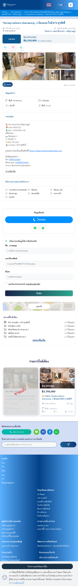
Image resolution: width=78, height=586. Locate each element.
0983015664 (14, 159)
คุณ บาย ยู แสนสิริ (8, 532)
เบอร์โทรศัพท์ (11, 258)
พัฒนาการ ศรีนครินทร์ (47, 541)
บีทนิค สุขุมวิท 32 (8, 525)
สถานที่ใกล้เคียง (10, 317)
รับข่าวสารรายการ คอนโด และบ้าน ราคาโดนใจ (22, 439)
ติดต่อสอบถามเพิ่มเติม (11, 426)
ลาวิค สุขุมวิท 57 (8, 529)
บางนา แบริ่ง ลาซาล (46, 521)
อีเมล (7, 271)
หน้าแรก (4, 12)
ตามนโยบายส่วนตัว (33, 284)
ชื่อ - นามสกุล (11, 245)
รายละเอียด (9, 116)
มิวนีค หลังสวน (43, 515)
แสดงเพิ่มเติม (39, 340)
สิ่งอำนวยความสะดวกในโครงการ (17, 182)
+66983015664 (21, 162)
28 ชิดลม (41, 494)
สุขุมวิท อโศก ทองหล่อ (11, 521)
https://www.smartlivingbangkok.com (46, 150)
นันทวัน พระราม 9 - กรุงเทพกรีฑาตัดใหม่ (53, 546)
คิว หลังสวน (41, 512)
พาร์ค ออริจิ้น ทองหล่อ (10, 536)
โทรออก (39, 219)
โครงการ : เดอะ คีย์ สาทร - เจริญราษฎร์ (60, 31)
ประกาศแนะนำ (16, 12)
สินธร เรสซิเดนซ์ (43, 508)
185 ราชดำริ (42, 498)
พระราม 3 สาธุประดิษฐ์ (12, 541)
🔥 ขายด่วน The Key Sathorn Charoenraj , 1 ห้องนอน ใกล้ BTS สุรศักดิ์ (57, 397)
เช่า (3, 466)
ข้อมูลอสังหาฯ (10, 93)
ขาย (3, 463)
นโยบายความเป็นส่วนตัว (48, 557)
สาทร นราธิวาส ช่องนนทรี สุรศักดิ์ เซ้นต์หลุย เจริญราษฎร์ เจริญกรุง (47, 12)
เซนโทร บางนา (43, 525)
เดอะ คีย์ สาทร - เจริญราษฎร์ (11, 14)
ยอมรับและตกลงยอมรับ (16, 284)
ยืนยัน (39, 293)
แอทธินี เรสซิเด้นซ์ (44, 501)
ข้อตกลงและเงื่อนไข (47, 552)
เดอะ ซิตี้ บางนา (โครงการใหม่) (49, 529)
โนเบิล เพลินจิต (43, 505)
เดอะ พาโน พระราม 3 (10, 546)
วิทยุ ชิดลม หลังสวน (45, 490)
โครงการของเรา (8, 482)
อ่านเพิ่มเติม (10, 171)
